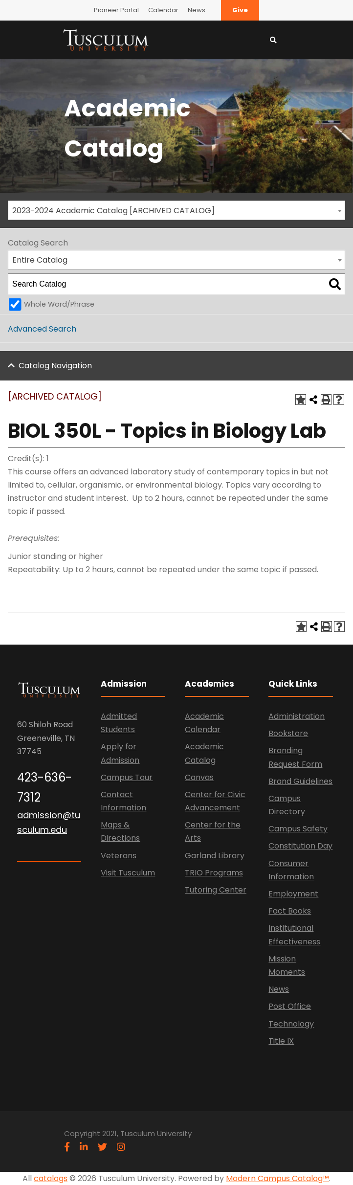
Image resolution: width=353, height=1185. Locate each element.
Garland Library (214, 855)
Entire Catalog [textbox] (39, 260)
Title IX (281, 1041)
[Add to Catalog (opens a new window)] (300, 399)
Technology (291, 1023)
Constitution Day (300, 845)
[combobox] (176, 210)
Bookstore (288, 733)
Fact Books (289, 911)
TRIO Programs (214, 872)
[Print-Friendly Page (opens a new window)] (326, 399)
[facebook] (67, 1147)
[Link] (106, 39)
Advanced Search (42, 329)
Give (240, 10)
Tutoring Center (215, 889)
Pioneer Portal (116, 10)
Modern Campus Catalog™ (277, 1178)
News (196, 10)
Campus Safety (298, 828)
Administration (296, 716)
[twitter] (102, 1147)
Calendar (163, 10)
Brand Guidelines (300, 781)
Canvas (199, 777)
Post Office (289, 1006)
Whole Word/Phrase (59, 304)
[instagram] (121, 1147)
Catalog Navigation (55, 365)
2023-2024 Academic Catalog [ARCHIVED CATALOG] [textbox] (113, 210)
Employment (293, 893)
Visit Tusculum (128, 872)
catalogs (50, 1178)
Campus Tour (127, 777)
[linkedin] (84, 1147)
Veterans (118, 855)
